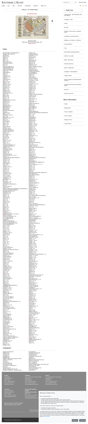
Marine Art (31, 358)
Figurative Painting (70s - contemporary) (11, 370)
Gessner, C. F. (6, 257)
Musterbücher (32, 158)
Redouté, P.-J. (32, 214)
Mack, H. (31, 109)
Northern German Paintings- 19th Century (38, 364)
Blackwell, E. (6, 112)
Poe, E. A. (31, 200)
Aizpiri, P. (5, 57)
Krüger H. (31, 74)
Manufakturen (32, 117)
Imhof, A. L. (5, 321)
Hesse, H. (5, 294)
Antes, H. (5, 71)
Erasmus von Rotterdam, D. (9, 216)
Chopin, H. (5, 156)
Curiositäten (5, 178)
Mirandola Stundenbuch (34, 142)
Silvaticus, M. (32, 265)
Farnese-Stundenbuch (8, 224)
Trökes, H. (31, 294)
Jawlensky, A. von (7, 333)
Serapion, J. (31, 258)
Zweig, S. (31, 342)
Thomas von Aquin (33, 286)
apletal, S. (31, 338)
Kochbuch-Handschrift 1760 (35, 66)
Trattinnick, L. (32, 293)
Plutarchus (31, 198)
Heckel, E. (5, 281)
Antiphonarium (6, 72)
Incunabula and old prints (34, 356)
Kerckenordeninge (33, 54)
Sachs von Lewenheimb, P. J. (35, 234)
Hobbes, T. (5, 303)
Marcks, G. (31, 121)
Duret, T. (5, 204)
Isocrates (5, 324)
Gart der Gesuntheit (7, 247)
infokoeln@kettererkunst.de (10, 396)
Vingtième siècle (32, 311)
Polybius (31, 201)
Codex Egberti (6, 163)
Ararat (4, 74)
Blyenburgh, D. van (7, 115)
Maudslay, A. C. (32, 129)
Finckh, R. (5, 227)
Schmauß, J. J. (32, 247)
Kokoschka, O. (32, 68)
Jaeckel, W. (5, 327)
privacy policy (47, 416)
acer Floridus (32, 108)
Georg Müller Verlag (7, 254)
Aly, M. (4, 65)
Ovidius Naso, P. (32, 179)
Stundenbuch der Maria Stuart (35, 274)
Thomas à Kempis (33, 285)
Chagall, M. (5, 147)
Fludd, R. (5, 235)
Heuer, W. (5, 295)
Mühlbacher (31, 155)
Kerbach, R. (31, 52)
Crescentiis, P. (6, 172)
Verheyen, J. (31, 307)
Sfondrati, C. (31, 262)
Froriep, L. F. (5, 241)
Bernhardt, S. (6, 102)
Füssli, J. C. (5, 243)
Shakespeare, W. (32, 263)
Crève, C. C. (5, 174)
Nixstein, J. (31, 169)
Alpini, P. (5, 64)
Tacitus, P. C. (32, 280)
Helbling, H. (5, 292)
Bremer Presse (6, 126)
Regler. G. (31, 215)
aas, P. (5, 272)
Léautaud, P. (31, 87)
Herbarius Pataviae (7, 293)
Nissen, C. (31, 167)
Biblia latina (5, 109)
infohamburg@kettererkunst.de (31, 384)
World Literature (32, 369)
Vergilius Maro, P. (32, 306)
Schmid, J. (31, 248)
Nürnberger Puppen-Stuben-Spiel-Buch (37, 172)
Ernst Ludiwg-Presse (7, 217)
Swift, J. (30, 277)
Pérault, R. (31, 184)
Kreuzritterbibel (32, 72)
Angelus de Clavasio (7, 68)
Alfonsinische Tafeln (7, 63)
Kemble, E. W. (6, 345)
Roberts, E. (31, 227)
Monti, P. (31, 148)
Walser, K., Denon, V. (33, 319)
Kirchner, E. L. (32, 59)
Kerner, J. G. (31, 56)
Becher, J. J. (5, 89)
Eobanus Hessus (6, 215)
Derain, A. (5, 187)
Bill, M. (4, 111)
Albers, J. (5, 59)
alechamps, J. (6, 179)
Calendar (27, 5)
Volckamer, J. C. (32, 317)
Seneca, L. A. (32, 256)
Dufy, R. (4, 198)
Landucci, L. (31, 85)
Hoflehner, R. (6, 306)
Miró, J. (30, 143)
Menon (30, 136)
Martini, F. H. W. (32, 125)
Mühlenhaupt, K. (32, 156)
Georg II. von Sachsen (8, 253)
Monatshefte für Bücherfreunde (35, 147)
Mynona (30, 159)
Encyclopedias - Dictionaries (9, 365)
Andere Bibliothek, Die (8, 67)
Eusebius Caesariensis (8, 220)
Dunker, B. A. (6, 201)
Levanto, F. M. (32, 95)
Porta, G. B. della (32, 203)
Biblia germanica (6, 105)
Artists (20, 5)
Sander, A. (31, 239)
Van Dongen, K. (32, 301)
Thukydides (31, 287)
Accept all (82, 420)
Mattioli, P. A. (32, 128)
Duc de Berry (6, 197)
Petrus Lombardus (33, 187)
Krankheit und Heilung (33, 71)
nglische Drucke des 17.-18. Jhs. (10, 214)
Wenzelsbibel (32, 326)
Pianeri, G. (31, 190)
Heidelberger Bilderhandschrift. (9, 285)
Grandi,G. (5, 263)
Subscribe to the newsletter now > (37, 410)
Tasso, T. (31, 281)
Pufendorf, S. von (32, 205)
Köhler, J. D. (31, 67)
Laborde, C (31, 81)
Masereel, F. (31, 126)
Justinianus (5, 339)
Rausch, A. (31, 211)
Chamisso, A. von (7, 148)
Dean (4, 185)
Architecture (5, 354)
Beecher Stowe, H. (7, 93)
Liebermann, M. (32, 98)
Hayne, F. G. (5, 279)
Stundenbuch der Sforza (34, 276)
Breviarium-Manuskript (8, 131)
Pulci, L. (30, 207)
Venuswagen (32, 303)
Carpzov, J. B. (6, 143)
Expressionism (6, 367)
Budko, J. (5, 139)
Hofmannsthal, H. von (7, 307)
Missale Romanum (33, 144)
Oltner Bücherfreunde (33, 174)
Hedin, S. (5, 282)
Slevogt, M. (31, 269)
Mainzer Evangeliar (33, 111)
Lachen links (31, 82)
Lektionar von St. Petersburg (35, 94)
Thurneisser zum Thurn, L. (34, 288)
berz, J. (5, 205)
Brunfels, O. (5, 132)
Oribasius (31, 175)
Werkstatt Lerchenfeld (33, 327)
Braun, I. (5, 125)
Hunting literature (32, 354)
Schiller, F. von (32, 243)
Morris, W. (31, 151)
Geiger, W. (5, 251)
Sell (13, 5)
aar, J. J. (31, 233)
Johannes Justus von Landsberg (10, 337)
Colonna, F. (5, 165)
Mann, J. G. (31, 113)
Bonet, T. (5, 119)
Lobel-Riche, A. (32, 101)
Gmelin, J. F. (5, 259)
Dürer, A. (5, 203)
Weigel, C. (31, 324)
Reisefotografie (32, 219)
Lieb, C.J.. (31, 97)
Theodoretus (31, 284)
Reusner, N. (31, 222)
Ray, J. (30, 212)
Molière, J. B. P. (32, 146)
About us (43, 5)
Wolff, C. (31, 335)
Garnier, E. (5, 246)
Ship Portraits (32, 366)
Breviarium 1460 (6, 128)
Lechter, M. (31, 89)
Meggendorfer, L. (32, 131)
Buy (9, 5)
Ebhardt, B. (5, 207)
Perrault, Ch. (31, 186)
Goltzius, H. (5, 262)
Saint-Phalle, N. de (33, 237)
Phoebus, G (31, 188)
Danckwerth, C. (6, 182)
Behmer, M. (5, 96)
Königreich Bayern (33, 70)
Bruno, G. (5, 133)
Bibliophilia (5, 357)
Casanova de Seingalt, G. (8, 144)
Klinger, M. (31, 63)
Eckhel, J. (5, 208)
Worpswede (31, 370)
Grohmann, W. (6, 269)
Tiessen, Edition (32, 289)
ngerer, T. (31, 296)
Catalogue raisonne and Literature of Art (11, 358)
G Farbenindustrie (7, 319)
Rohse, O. (31, 228)
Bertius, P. (5, 103)
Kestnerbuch (31, 57)
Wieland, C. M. (32, 330)
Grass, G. (5, 264)
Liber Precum (32, 96)
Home (3, 5)
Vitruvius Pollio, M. (33, 314)
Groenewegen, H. (7, 268)
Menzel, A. (31, 138)
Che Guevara (6, 150)
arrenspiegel (32, 161)
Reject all (75, 420)
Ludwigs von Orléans (33, 103)
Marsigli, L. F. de (32, 124)
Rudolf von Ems (32, 232)
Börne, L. (5, 123)
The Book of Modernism (34, 367)
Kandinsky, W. (6, 341)
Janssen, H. (5, 330)
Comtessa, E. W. (6, 166)
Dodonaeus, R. (6, 193)
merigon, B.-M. (6, 212)
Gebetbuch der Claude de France (10, 249)
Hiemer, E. (5, 299)
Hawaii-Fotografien (7, 278)
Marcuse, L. (31, 123)
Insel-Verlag (5, 323)
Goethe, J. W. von (7, 261)
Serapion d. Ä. (32, 257)
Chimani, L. (5, 152)
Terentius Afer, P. (32, 282)
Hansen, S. (5, 274)
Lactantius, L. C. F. (33, 83)
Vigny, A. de (31, 310)
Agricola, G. (5, 56)
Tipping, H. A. (32, 291)
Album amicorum (6, 62)
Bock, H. (5, 116)
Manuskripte (31, 118)
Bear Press (5, 86)
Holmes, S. (5, 309)
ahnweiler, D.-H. (7, 340)
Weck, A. (31, 323)
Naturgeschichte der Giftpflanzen (36, 162)
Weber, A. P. (31, 322)
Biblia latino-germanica (8, 110)
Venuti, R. (31, 304)
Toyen (30, 292)
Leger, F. (31, 91)
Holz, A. (4, 310)
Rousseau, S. (32, 231)
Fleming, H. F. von (7, 232)
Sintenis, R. (31, 268)
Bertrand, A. (5, 104)
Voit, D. (30, 316)
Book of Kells (6, 121)
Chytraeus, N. (6, 158)
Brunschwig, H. (6, 134)
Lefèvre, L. (31, 90)
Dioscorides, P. (6, 192)
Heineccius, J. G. (6, 287)
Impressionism (32, 355)
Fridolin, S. (5, 239)
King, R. (30, 58)
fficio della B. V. (32, 173)
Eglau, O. (5, 209)
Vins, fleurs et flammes (34, 312)
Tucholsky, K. (32, 295)
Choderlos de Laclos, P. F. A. (9, 155)
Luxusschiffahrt (32, 106)
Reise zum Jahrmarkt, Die (34, 218)
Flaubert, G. (5, 231)
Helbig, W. (5, 291)
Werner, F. (31, 329)
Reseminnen (31, 220)
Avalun (4, 78)
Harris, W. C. (6, 276)
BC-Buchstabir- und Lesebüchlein (10, 52)
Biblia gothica (6, 106)
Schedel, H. (31, 242)
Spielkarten (31, 271)
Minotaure (31, 141)
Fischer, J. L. (6, 230)
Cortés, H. (5, 171)
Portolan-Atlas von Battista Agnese (36, 204)
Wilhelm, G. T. (32, 331)
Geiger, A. (5, 250)
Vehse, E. (31, 302)
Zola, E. (30, 341)
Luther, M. (31, 105)
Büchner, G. (5, 138)
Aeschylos (5, 55)
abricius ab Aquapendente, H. (9, 223)
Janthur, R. (5, 331)
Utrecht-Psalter (32, 299)
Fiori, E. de (5, 228)
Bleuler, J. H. (6, 113)
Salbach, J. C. (32, 238)
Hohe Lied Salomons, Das (8, 308)
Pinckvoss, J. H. (32, 194)
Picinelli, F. (31, 193)
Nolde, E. (31, 170)
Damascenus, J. (6, 181)
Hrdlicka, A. (5, 316)
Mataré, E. (31, 127)
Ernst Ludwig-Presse (7, 218)
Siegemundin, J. (32, 264)
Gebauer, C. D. (6, 248)
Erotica (4, 366)
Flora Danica (6, 233)
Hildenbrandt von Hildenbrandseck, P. (11, 301)
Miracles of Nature (33, 360)
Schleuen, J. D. (32, 246)
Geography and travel (33, 352)
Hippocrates (5, 302)
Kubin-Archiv (31, 77)
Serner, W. (31, 259)
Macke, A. (31, 110)
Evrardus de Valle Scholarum (9, 222)
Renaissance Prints (33, 365)
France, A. (5, 238)
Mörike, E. (31, 150)
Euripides (5, 219)
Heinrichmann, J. (6, 289)
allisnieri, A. (32, 300)
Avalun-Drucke (6, 79)
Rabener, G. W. (32, 210)
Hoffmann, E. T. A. (7, 304)
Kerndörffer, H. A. (32, 55)
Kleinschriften (32, 60)
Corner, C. (5, 170)
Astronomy (5, 355)
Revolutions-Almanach (34, 223)
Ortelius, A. (31, 177)
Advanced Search (82, 2)
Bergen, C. (5, 98)
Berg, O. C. (5, 97)
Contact (35, 5)
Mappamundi (32, 120)
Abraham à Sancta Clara (8, 54)
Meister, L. (31, 134)
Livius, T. (31, 100)
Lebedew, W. (32, 88)
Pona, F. (31, 202)
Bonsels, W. (5, 120)
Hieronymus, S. (6, 300)
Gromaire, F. (5, 270)
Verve (30, 308)
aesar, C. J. (6, 141)
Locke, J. (31, 102)
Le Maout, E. (31, 86)
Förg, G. (5, 237)
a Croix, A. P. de (32, 79)
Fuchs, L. (5, 242)
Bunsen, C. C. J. (6, 140)
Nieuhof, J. (31, 166)
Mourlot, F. (31, 152)
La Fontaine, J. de (33, 80)
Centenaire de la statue (8, 146)
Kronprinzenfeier (32, 73)
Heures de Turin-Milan (8, 296)
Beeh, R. (5, 94)
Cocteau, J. (5, 162)
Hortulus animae (6, 314)
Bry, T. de (5, 135)
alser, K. (31, 318)
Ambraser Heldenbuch (8, 66)
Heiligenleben (6, 286)
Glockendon (5, 258)
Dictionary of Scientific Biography (10, 189)
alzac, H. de (6, 81)
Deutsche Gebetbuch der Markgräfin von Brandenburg (14, 188)
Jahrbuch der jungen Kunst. (9, 329)
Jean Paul (5, 334)
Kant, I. (4, 342)
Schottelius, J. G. (32, 250)
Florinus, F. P (6, 234)
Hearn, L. (5, 280)
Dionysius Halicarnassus (8, 190)
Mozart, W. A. (32, 154)
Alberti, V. (5, 60)
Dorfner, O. (5, 194)
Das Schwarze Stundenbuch (9, 184)
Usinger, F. (31, 297)
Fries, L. (5, 240)
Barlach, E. (5, 82)
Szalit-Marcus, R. (32, 278)
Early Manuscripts (6, 363)
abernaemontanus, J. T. (34, 279)
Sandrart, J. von (32, 240)
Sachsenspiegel (32, 235)
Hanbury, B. (5, 273)
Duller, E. (5, 200)
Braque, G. (5, 124)
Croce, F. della (6, 175)
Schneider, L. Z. (32, 249)
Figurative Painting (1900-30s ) (9, 369)
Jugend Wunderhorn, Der (8, 338)
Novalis (30, 171)
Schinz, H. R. (32, 245)
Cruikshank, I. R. (6, 177)
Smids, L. (31, 270)
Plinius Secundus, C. (33, 197)
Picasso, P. (31, 192)
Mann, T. (31, 115)
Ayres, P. (5, 80)
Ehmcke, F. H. (6, 210)
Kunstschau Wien (33, 78)
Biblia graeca (6, 108)
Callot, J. (5, 142)
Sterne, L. (31, 272)
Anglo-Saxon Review (7, 70)
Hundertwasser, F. (7, 318)
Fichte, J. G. (5, 226)
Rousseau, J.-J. (32, 230)
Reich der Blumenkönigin (34, 216)
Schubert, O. (31, 251)
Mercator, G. (31, 139)
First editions (31, 351)
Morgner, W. (31, 149)
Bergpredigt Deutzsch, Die (8, 100)
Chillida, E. (5, 151)
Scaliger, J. (31, 241)
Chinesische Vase (7, 154)
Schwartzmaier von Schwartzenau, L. (37, 254)
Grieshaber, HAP (6, 266)
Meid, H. (31, 132)
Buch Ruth (5, 136)
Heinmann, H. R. (6, 288)
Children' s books (6, 359)
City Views (5, 362)
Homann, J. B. (6, 311)
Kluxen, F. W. (32, 65)
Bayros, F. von (6, 85)
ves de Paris (32, 337)
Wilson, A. (31, 332)
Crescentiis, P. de (7, 173)
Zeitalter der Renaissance (34, 339)
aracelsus (31, 180)
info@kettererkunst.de (9, 384)
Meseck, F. (31, 140)
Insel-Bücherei (6, 322)
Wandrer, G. (31, 321)
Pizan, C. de (31, 196)
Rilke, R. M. (31, 225)
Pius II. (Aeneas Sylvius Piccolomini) (37, 195)
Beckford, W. (6, 90)
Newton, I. (31, 165)
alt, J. (4, 245)
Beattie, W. (5, 88)
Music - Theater (32, 362)
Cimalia (4, 360)
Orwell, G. (31, 178)
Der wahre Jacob (6, 186)
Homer (4, 312)
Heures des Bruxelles (7, 297)
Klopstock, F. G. (32, 64)
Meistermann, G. (32, 135)
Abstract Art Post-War (7, 351)
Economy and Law (7, 364)
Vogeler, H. (31, 315)
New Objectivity (32, 363)
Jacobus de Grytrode (7, 326)
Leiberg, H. (31, 93)
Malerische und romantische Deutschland (38, 112)
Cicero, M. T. (5, 159)
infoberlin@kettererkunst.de (51, 384)
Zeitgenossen (32, 340)
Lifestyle (30, 357)
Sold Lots (68, 10)
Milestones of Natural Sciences (35, 359)
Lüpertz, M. (31, 104)
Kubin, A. (31, 75)
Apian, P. (5, 73)
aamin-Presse (32, 208)
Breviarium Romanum (7, 129)
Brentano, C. (6, 127)
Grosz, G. (5, 271)
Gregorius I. (5, 265)
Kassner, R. (5, 344)
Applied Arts (5, 352)
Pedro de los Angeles (33, 182)
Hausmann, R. (6, 277)
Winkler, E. (31, 333)
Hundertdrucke (6, 317)
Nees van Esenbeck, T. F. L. (35, 164)
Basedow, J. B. (6, 83)
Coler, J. (5, 164)
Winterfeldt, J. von (33, 334)
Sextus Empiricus (32, 261)
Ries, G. (30, 224)
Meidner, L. (31, 133)
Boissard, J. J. (6, 118)
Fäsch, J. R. (5, 225)
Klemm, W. (31, 62)
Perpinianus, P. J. (32, 185)
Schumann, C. (32, 253)
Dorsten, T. (5, 195)
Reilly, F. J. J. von (32, 217)
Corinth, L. (5, 167)
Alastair (4, 58)
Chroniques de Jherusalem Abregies (11, 157)
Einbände (5, 211)
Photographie (32, 189)
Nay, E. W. (31, 163)
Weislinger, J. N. (32, 325)
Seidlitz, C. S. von (33, 255)
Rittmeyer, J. (31, 226)
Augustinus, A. (6, 77)
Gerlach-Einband (6, 256)
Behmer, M (5, 95)
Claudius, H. (5, 161)
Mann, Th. (31, 116)
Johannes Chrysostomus (8, 335)
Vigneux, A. (31, 309)
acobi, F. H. (5, 325)
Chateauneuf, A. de (7, 149)
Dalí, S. (4, 180)
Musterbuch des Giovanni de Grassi (36, 157)
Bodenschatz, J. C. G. (7, 117)
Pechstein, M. (32, 181)
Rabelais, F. (31, 209)
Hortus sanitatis (6, 315)
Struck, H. (31, 273)
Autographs (5, 356)
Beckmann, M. (6, 91)
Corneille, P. (5, 169)
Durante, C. (5, 202)
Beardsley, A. (6, 87)
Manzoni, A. (31, 119)
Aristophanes (6, 75)
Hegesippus (5, 284)
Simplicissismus (32, 266)
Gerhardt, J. (5, 255)
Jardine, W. (5, 332)
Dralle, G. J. (5, 196)
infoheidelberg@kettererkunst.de (32, 397)
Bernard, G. (5, 101)
